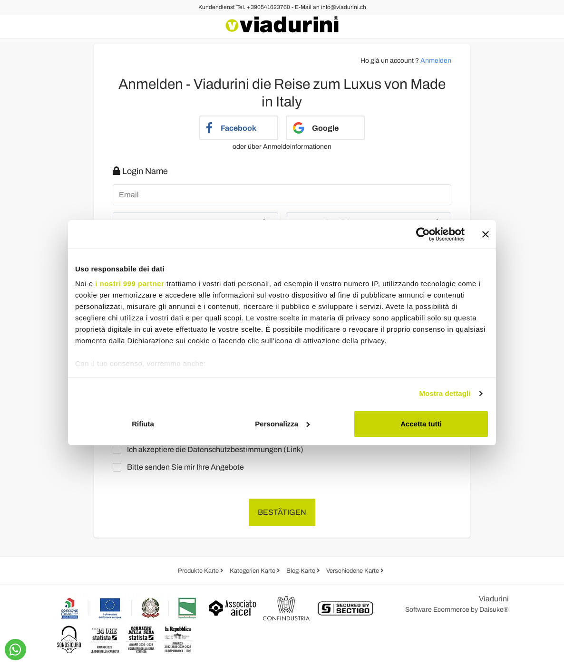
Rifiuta (143, 424)
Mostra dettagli (444, 393)
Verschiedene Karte (353, 571)
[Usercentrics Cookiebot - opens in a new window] (423, 234)
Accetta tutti (421, 424)
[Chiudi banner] (485, 234)
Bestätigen (282, 512)
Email (129, 195)
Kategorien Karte (253, 571)
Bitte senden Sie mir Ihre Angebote (180, 467)
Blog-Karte (301, 571)
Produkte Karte (199, 571)
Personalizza (282, 424)
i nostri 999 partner (129, 283)
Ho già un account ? (405, 60)
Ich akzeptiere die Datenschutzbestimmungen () (210, 449)
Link (293, 449)
